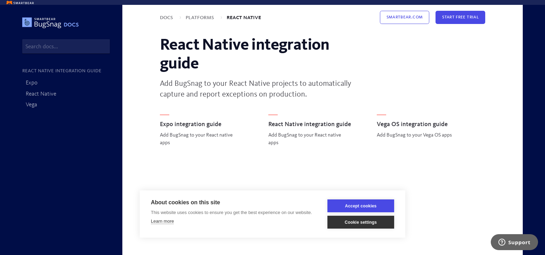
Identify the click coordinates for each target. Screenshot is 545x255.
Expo (32, 83)
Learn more (162, 221)
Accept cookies (361, 206)
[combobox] (66, 46)
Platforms (200, 17)
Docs (167, 17)
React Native (41, 94)
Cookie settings (361, 222)
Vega (31, 105)
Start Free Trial (460, 17)
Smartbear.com (405, 17)
